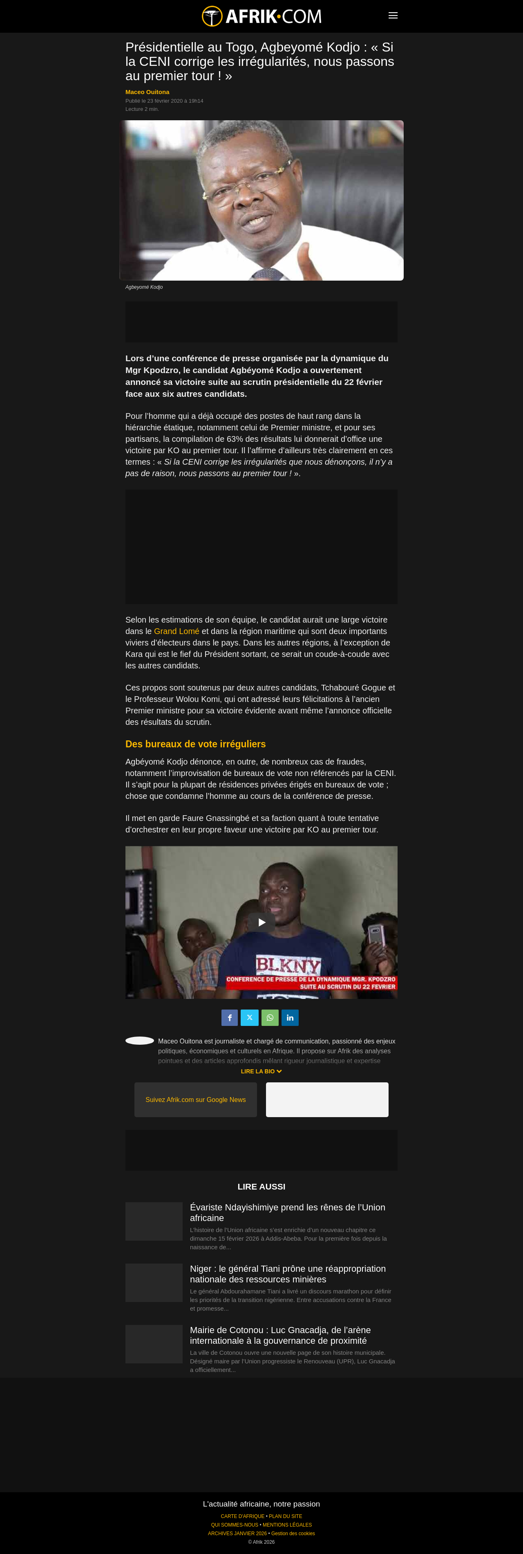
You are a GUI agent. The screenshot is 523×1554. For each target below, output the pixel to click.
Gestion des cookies (293, 1533)
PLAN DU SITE (285, 1516)
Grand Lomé (176, 631)
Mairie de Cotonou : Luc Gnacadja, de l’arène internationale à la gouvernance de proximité (280, 1335)
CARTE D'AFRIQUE (242, 1516)
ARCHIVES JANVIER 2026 (237, 1533)
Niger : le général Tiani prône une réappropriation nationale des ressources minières (288, 1274)
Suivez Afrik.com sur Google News (195, 1099)
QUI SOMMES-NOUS (235, 1525)
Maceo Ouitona (147, 91)
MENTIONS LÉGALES (287, 1525)
